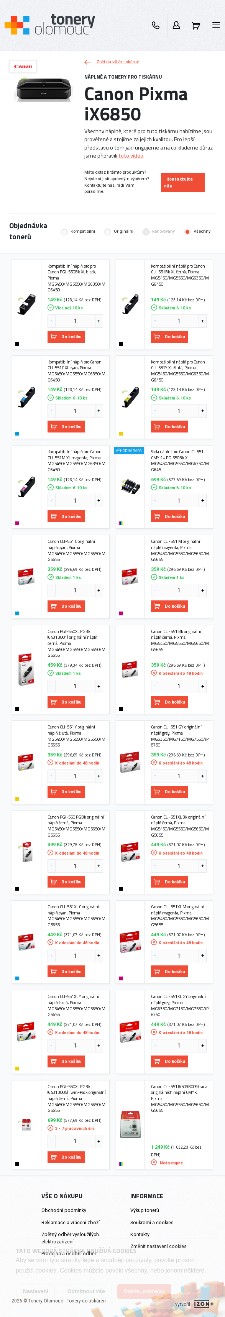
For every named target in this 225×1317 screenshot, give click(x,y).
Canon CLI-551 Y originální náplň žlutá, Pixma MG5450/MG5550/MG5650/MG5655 (76, 736)
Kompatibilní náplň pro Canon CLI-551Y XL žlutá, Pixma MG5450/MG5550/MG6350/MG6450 (180, 371)
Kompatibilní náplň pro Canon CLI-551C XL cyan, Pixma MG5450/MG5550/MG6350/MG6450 (76, 371)
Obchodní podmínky (63, 1210)
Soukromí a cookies (152, 1222)
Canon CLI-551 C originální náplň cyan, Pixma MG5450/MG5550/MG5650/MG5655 (76, 550)
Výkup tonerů (144, 1210)
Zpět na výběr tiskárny (111, 61)
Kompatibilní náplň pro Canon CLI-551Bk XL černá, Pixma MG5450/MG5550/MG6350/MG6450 (180, 275)
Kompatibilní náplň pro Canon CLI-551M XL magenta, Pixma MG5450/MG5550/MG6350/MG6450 (76, 461)
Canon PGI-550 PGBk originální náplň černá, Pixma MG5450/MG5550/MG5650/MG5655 (76, 826)
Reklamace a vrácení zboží (70, 1222)
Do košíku (66, 336)
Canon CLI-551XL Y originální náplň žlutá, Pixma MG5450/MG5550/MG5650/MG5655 (76, 1005)
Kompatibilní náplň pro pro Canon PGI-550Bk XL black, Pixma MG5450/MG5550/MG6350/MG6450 (76, 278)
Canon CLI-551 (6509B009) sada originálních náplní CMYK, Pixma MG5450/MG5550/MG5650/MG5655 (180, 1098)
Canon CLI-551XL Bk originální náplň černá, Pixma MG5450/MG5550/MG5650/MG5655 (180, 826)
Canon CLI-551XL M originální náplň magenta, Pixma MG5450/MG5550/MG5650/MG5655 (180, 916)
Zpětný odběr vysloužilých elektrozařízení (70, 1238)
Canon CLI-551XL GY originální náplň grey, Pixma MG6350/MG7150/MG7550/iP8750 (180, 1005)
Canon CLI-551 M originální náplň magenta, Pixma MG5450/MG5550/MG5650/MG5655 (180, 550)
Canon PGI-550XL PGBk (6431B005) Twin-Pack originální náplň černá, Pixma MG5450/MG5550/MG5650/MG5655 (77, 1098)
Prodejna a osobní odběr (68, 1253)
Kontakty (139, 1234)
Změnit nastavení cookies (158, 1246)
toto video (130, 155)
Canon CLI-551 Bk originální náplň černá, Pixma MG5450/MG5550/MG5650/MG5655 (180, 640)
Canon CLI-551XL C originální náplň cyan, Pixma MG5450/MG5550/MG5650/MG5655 (76, 916)
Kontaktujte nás (178, 182)
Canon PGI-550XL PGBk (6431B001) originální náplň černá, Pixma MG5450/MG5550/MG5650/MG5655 (76, 643)
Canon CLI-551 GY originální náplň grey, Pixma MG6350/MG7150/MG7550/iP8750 (180, 736)
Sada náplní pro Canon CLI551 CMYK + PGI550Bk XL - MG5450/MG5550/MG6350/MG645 (180, 461)
